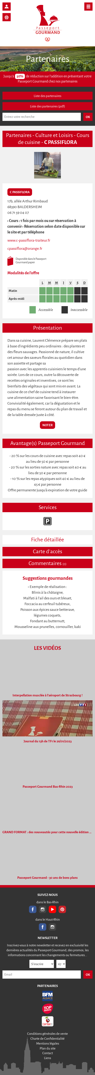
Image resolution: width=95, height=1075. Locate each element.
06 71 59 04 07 (18, 213)
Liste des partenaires (47, 96)
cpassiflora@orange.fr (24, 248)
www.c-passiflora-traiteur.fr (28, 240)
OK (88, 974)
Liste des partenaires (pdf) (47, 106)
